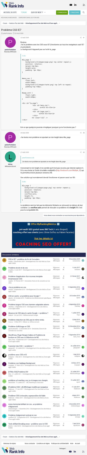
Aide (71, 443)
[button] (45, 12)
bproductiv (77, 425)
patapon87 (11, 348)
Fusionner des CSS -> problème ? (20, 346)
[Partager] (80, 37)
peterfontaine (7, 33)
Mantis (10, 426)
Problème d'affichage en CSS (19, 327)
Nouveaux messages (9, 17)
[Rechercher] (83, 12)
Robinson (11, 389)
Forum (24, 12)
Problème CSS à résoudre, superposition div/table (26, 396)
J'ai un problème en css (17, 287)
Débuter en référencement (31, 322)
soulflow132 (12, 417)
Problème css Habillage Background (21, 363)
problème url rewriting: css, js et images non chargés (28, 380)
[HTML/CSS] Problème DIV (18, 372)
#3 (84, 152)
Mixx (9, 374)
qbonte (10, 298)
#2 (84, 133)
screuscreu (76, 261)
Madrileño (77, 328)
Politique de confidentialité (60, 443)
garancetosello (13, 328)
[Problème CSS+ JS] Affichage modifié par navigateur (28, 387)
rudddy (10, 261)
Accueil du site (10, 12)
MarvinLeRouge (75, 373)
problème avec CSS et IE (17, 355)
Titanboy (11, 307)
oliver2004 (11, 382)
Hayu (78, 315)
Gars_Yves (11, 339)
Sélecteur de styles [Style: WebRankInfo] (9, 443)
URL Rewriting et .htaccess (34, 382)
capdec (10, 281)
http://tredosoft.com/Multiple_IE (69, 170)
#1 (84, 38)
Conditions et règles (43, 443)
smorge (77, 417)
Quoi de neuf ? (37, 12)
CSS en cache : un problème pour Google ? (24, 296)
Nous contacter (30, 443)
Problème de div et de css (18, 268)
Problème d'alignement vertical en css (22, 415)
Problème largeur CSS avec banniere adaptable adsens (28, 305)
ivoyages (11, 365)
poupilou (11, 270)
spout (78, 297)
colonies (77, 269)
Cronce (10, 322)
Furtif (78, 278)
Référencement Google (30, 315)
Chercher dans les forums (29, 17)
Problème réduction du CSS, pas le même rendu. (26, 320)
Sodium (10, 315)
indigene (11, 357)
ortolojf (10, 289)
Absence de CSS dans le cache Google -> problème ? (28, 313)
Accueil (77, 443)
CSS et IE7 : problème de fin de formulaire (23, 259)
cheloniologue (12, 409)
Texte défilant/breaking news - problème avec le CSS (28, 424)
